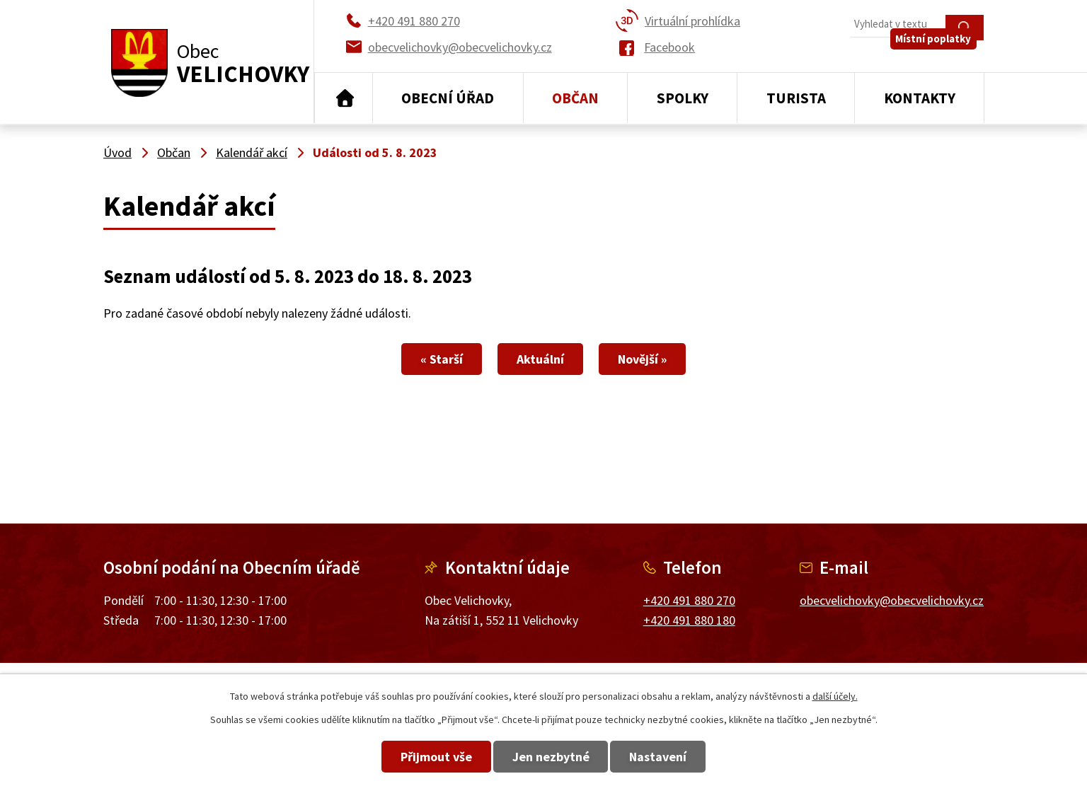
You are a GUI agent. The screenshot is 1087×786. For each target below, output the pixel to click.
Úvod (343, 98)
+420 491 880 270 (689, 600)
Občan (575, 98)
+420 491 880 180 (689, 620)
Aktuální (540, 359)
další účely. (835, 696)
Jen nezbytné (550, 757)
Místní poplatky (941, 56)
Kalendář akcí (251, 152)
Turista (796, 98)
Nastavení (684, 757)
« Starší (416, 359)
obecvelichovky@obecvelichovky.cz (892, 600)
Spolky (682, 98)
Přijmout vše (411, 757)
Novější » (667, 359)
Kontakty (919, 98)
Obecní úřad (447, 98)
